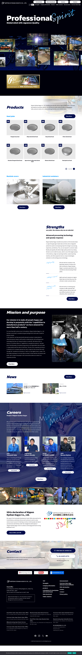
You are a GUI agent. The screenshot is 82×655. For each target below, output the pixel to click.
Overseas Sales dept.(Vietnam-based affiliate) (67, 594)
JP (30, 4)
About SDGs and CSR (15, 543)
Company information (45, 4)
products (45, 599)
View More (69, 127)
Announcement (67, 4)
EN (32, 4)
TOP (44, 591)
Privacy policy (64, 605)
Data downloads (51, 2)
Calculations (39, 2)
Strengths (37, 4)
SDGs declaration (64, 598)
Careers (63, 2)
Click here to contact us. (63, 561)
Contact (75, 2)
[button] (74, 180)
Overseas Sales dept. (76, 4)
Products (53, 4)
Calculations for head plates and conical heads (51, 601)
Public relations (59, 4)
